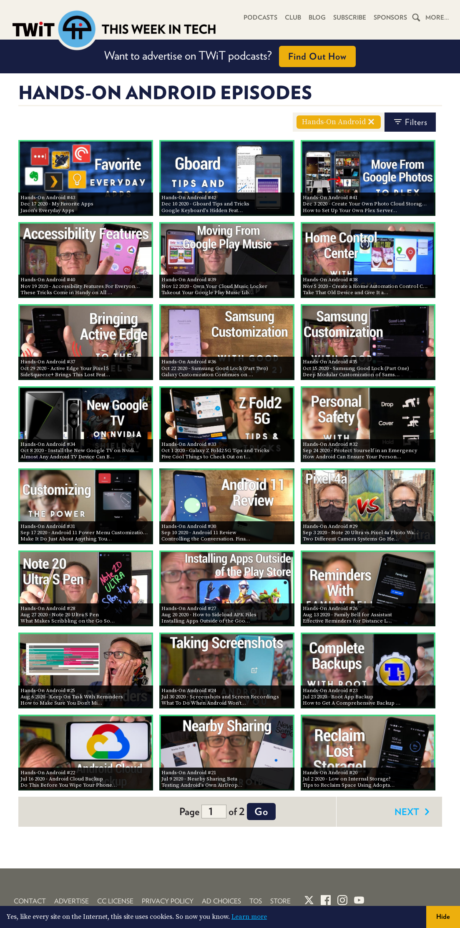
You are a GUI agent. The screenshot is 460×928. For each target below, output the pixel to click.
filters (410, 122)
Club (293, 17)
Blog (317, 17)
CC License (115, 901)
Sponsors (390, 17)
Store (280, 901)
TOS (255, 901)
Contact (30, 901)
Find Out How (317, 56)
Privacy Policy (168, 901)
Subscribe (349, 17)
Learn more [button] (249, 917)
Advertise (71, 901)
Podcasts (260, 17)
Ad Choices (221, 901)
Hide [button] (443, 916)
